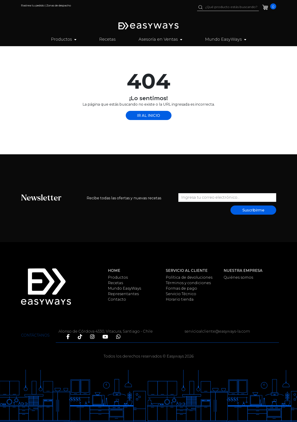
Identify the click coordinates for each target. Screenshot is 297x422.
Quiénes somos (238, 277)
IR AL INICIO (148, 115)
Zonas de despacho (58, 5)
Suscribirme (253, 210)
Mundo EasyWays (225, 39)
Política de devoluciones (189, 277)
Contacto (117, 299)
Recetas (107, 39)
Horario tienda (180, 299)
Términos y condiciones (188, 283)
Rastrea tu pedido (32, 5)
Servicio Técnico (181, 294)
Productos (63, 39)
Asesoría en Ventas (160, 39)
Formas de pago (181, 288)
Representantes (123, 294)
